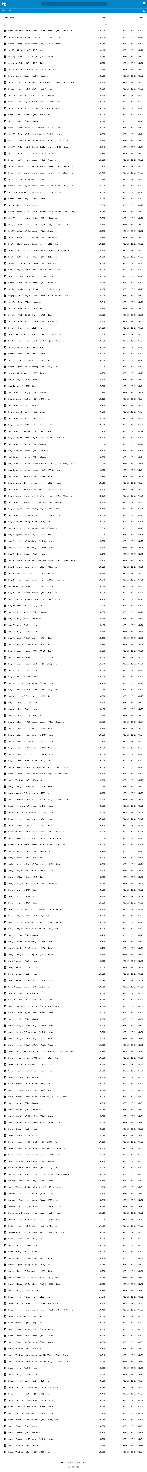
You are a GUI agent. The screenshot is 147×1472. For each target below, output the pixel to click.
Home (3, 11)
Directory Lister (79, 1462)
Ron (9, 11)
